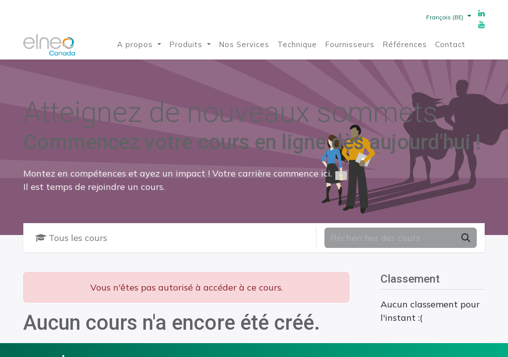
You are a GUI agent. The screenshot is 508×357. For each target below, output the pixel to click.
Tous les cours (71, 237)
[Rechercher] (466, 238)
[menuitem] (139, 45)
